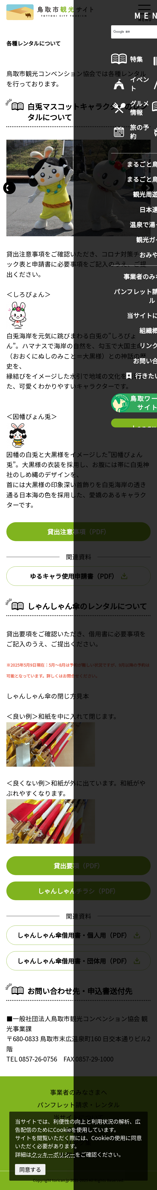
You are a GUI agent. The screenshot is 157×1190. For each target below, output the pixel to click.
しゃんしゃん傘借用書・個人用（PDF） (78, 935)
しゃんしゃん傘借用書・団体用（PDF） (78, 960)
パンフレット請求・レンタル (78, 1104)
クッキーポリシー (53, 1154)
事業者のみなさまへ (78, 1092)
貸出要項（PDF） (79, 865)
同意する (30, 1169)
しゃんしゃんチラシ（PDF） (78, 890)
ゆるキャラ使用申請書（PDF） (78, 576)
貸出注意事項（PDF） (78, 531)
